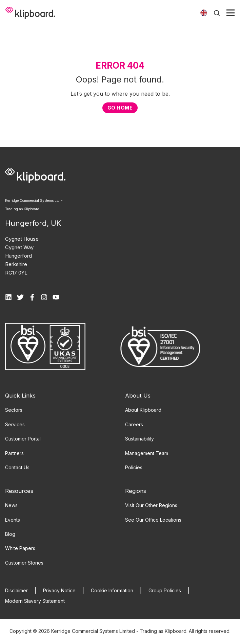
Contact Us (17, 467)
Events (12, 520)
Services (15, 424)
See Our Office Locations (153, 520)
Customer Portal (23, 439)
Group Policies (164, 590)
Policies (133, 467)
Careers (134, 424)
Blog (10, 534)
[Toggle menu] (230, 12)
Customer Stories (24, 563)
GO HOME (120, 108)
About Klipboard (143, 410)
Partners (14, 453)
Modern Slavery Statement (35, 601)
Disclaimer (16, 590)
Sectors (13, 410)
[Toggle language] (203, 12)
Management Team (146, 453)
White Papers (20, 548)
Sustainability (139, 439)
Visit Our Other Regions (151, 505)
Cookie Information (112, 590)
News (11, 505)
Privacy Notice (59, 590)
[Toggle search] (217, 13)
